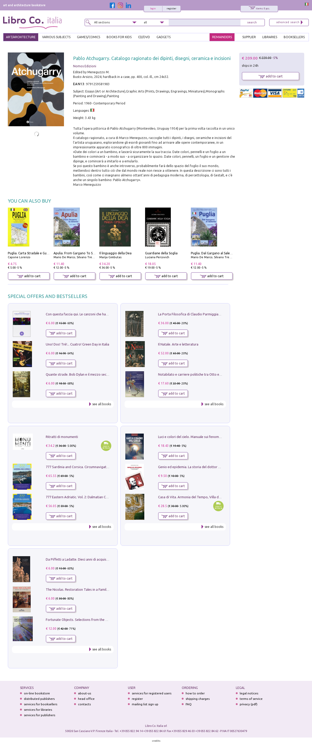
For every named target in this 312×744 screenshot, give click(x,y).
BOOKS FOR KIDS (119, 37)
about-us (84, 693)
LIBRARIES (269, 37)
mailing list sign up (145, 704)
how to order (195, 693)
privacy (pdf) (248, 704)
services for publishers (39, 715)
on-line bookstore (37, 693)
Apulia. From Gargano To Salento (78, 253)
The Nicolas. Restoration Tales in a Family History (83, 589)
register (171, 8)
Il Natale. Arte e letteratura (178, 344)
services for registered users (151, 693)
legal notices (249, 693)
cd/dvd (144, 37)
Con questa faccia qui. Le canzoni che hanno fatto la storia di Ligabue (98, 314)
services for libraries (38, 709)
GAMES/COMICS (88, 37)
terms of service (251, 698)
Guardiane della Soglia (161, 253)
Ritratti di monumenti (62, 437)
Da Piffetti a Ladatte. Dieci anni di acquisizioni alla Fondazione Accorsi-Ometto (105, 559)
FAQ (189, 704)
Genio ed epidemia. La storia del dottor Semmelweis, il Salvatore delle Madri (216, 467)
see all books (101, 404)
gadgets (164, 37)
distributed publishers (39, 698)
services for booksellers (40, 704)
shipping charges (198, 698)
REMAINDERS (222, 37)
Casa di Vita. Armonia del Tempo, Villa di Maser (194, 497)
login (153, 8)
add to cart (29, 276)
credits (156, 740)
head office (86, 698)
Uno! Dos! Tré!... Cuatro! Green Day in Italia (77, 344)
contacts (84, 704)
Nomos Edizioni (84, 66)
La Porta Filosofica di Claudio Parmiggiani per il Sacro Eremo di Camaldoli (213, 314)
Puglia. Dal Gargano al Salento (213, 253)
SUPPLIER (249, 37)
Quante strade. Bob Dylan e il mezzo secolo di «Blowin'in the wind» (96, 374)
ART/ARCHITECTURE (21, 37)
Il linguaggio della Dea (115, 253)
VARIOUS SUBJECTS (56, 37)
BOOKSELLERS (294, 37)
